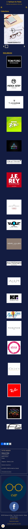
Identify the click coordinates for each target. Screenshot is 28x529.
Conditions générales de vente (14, 524)
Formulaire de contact (6, 471)
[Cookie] (3, 526)
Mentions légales (14, 518)
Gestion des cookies (14, 521)
